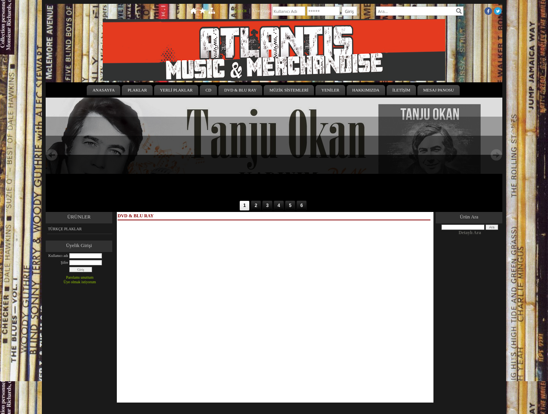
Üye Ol (240, 10)
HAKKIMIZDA (366, 90)
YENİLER (330, 90)
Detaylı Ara (470, 232)
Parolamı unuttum (80, 277)
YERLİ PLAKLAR (176, 90)
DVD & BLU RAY (240, 90)
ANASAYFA (103, 90)
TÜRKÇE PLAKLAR (65, 229)
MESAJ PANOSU (438, 90)
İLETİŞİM (401, 90)
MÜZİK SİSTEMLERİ (288, 90)
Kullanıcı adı (58, 256)
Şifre (64, 262)
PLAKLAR (137, 90)
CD (208, 90)
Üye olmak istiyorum (80, 282)
